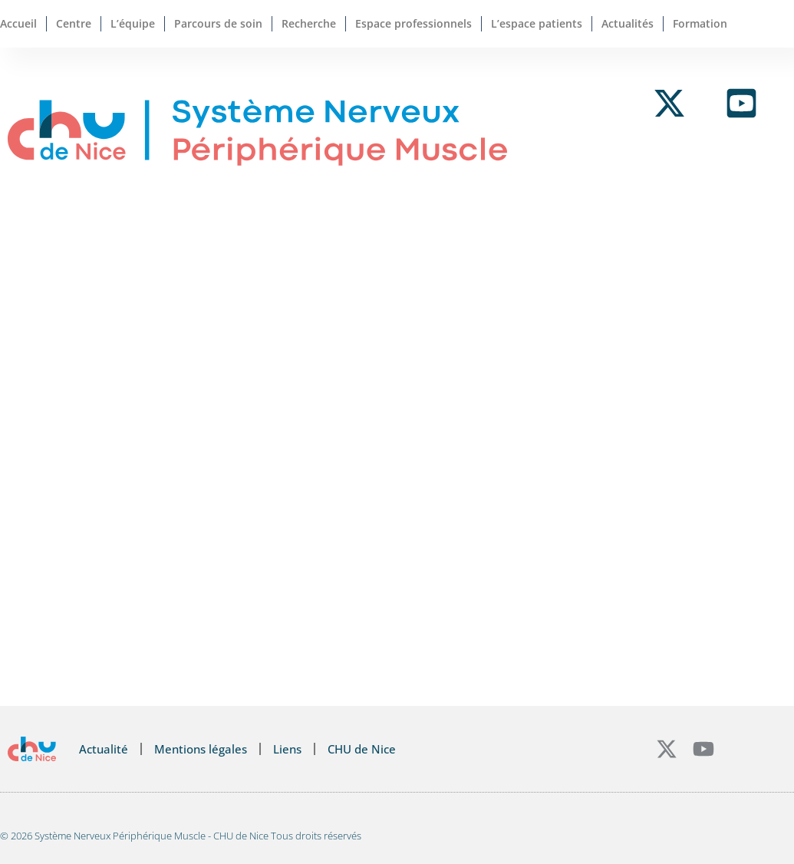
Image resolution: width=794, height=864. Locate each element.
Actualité (103, 749)
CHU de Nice (362, 749)
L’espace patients (536, 23)
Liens (287, 749)
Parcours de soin (218, 23)
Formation (700, 23)
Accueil (18, 23)
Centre (73, 23)
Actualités (627, 23)
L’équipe (132, 23)
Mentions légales (200, 749)
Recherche (309, 23)
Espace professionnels (413, 23)
